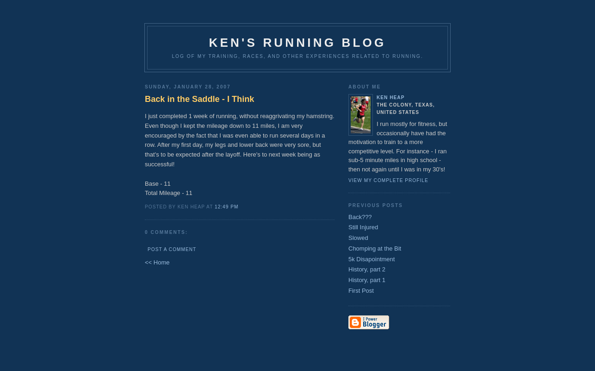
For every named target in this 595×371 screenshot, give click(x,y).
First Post (361, 290)
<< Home (157, 262)
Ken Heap (390, 97)
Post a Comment (172, 249)
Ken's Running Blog (297, 43)
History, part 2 (366, 269)
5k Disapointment (371, 259)
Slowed (358, 237)
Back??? (360, 217)
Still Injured (363, 227)
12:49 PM (226, 206)
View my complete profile (388, 180)
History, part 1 (366, 280)
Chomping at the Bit (374, 248)
